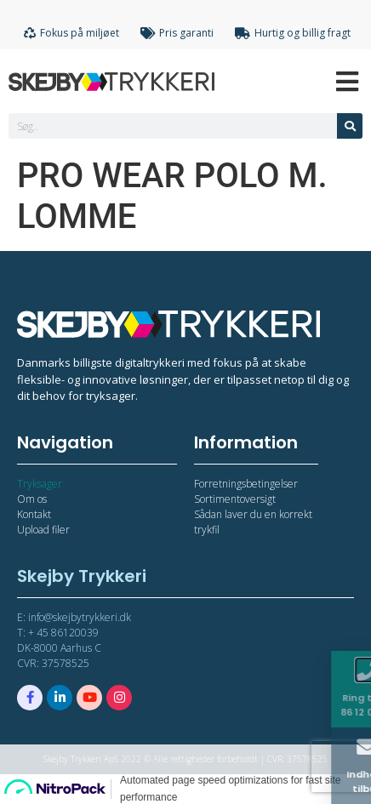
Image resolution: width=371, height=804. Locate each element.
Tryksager (39, 483)
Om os (32, 499)
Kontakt (34, 514)
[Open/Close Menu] (347, 81)
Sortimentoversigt (235, 499)
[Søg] (349, 126)
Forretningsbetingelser (246, 483)
